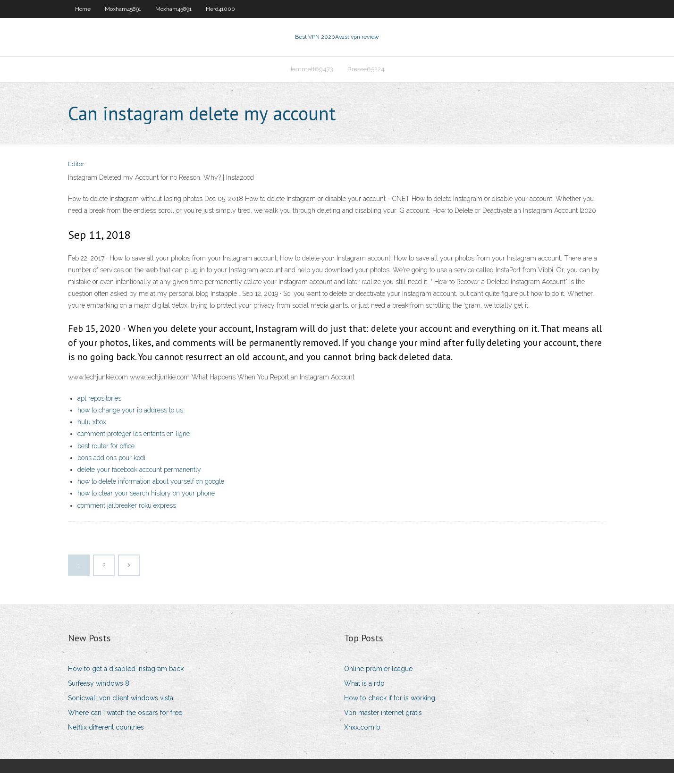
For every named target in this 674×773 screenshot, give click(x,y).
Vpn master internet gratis (383, 712)
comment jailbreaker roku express (126, 505)
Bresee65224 (366, 69)
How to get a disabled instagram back (126, 668)
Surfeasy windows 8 (98, 683)
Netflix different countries (106, 727)
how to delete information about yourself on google (150, 481)
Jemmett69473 (311, 69)
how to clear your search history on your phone (146, 493)
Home (83, 9)
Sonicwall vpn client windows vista (120, 698)
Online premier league (378, 668)
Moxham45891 (123, 9)
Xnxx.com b (362, 727)
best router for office (106, 446)
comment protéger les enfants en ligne (133, 433)
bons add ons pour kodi (111, 458)
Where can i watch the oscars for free (125, 712)
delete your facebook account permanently (139, 469)
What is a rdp (364, 683)
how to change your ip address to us (130, 410)
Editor (76, 164)
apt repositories (99, 398)
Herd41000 (220, 9)
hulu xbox (91, 422)
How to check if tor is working (389, 698)
